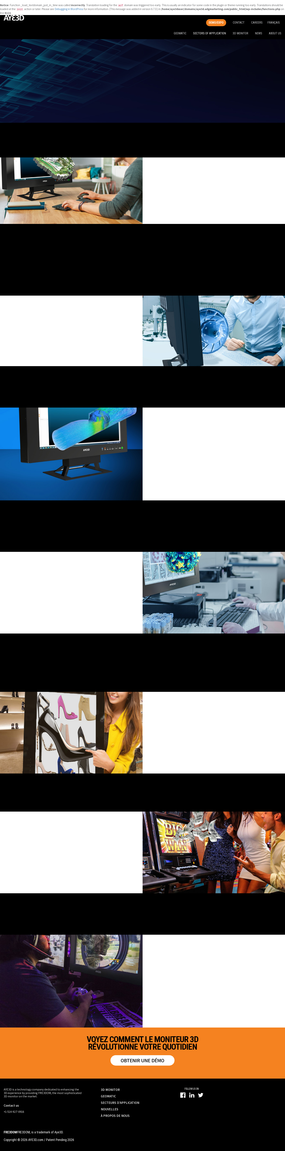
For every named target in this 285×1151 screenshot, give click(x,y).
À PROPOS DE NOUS (115, 1115)
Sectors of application (209, 33)
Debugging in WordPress (69, 9)
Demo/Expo (216, 22)
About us (275, 33)
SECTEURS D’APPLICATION (120, 1102)
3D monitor (240, 33)
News (258, 33)
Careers (257, 22)
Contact (239, 22)
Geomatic (180, 33)
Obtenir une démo (142, 1060)
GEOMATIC (108, 1096)
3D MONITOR (110, 1089)
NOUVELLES (109, 1109)
